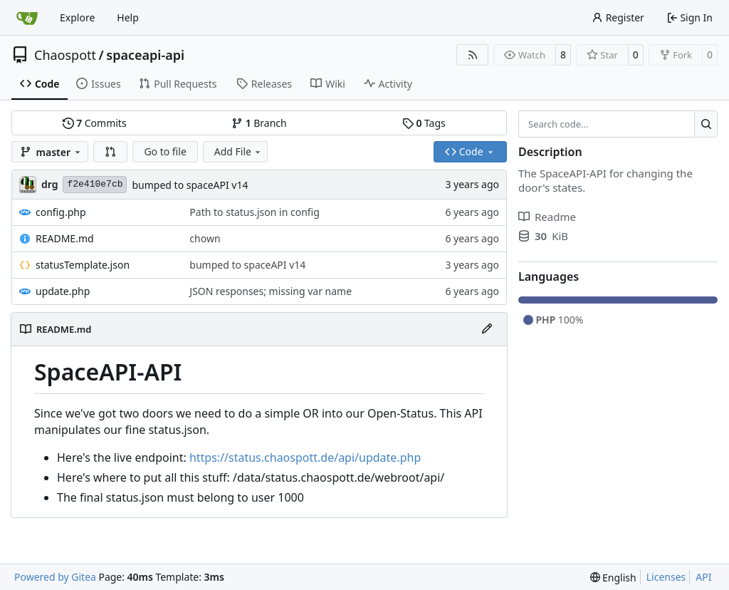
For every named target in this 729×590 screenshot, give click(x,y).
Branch (259, 123)
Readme (547, 216)
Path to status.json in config (254, 212)
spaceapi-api (145, 55)
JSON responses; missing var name (270, 291)
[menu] (613, 577)
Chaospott (65, 55)
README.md (65, 238)
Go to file (165, 151)
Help (128, 17)
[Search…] (706, 124)
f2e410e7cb (94, 184)
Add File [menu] (238, 151)
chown (204, 238)
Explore (77, 17)
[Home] (27, 18)
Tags (424, 123)
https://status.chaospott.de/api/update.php (305, 457)
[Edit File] (487, 329)
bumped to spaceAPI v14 (190, 185)
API (703, 577)
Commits (95, 123)
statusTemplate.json (83, 264)
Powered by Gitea (55, 577)
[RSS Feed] (472, 55)
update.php (63, 291)
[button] (110, 151)
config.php (61, 212)
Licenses (666, 577)
